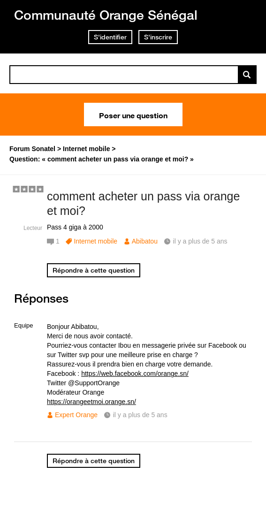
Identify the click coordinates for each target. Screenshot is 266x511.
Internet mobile (95, 241)
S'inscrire (158, 37)
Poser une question (133, 114)
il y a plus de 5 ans (140, 415)
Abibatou (145, 241)
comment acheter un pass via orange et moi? (143, 203)
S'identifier (110, 37)
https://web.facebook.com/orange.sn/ (135, 373)
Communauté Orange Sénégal (106, 15)
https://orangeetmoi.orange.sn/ (91, 401)
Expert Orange (76, 415)
